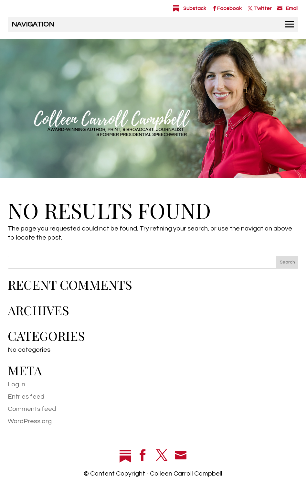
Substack (194, 8)
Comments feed (32, 409)
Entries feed (26, 396)
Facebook (229, 8)
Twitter (262, 8)
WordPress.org (30, 421)
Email (292, 8)
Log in (16, 384)
